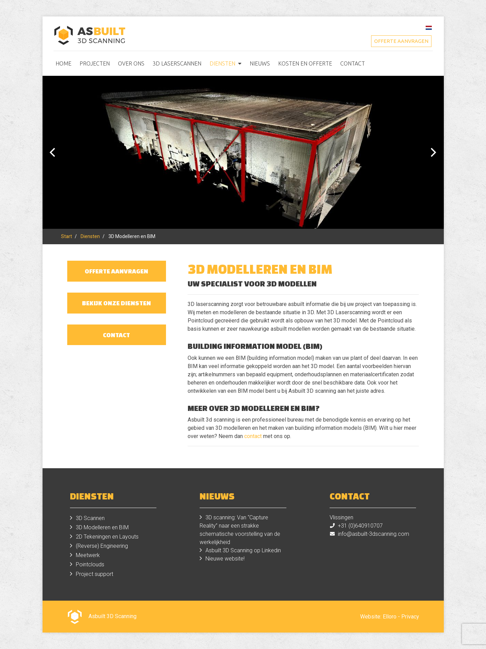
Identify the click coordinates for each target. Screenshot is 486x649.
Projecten (95, 63)
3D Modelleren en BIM (102, 527)
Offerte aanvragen (401, 41)
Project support (94, 574)
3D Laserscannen (177, 63)
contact (253, 436)
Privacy (410, 616)
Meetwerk (88, 555)
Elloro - (392, 616)
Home (63, 63)
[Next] (432, 152)
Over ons (131, 63)
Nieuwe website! (225, 558)
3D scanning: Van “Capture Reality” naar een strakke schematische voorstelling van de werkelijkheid (240, 529)
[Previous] (53, 152)
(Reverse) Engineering (102, 546)
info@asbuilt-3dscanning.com (373, 534)
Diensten (222, 63)
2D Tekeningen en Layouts (107, 536)
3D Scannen (90, 518)
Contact (352, 63)
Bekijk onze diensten (116, 302)
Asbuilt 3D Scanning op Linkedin (243, 550)
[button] (240, 63)
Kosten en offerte (305, 63)
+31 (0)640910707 (360, 525)
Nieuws (260, 63)
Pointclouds (90, 564)
